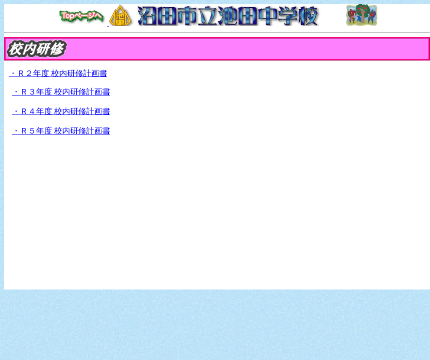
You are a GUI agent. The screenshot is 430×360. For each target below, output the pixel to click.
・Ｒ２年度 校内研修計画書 (58, 73)
